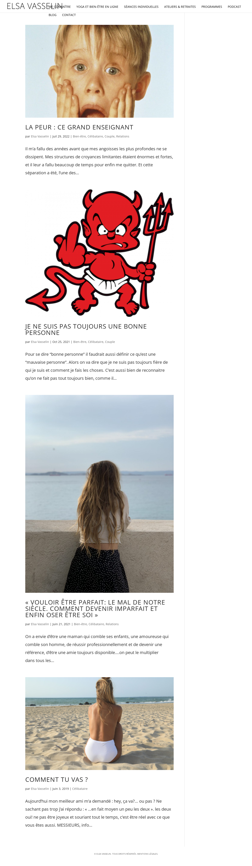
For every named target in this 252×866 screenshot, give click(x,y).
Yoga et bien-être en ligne (97, 7)
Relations (122, 136)
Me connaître (60, 7)
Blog (52, 15)
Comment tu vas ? (56, 779)
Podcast (234, 7)
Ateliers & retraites (180, 7)
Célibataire (95, 136)
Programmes (211, 7)
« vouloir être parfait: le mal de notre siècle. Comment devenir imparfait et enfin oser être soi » (95, 608)
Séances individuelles (141, 7)
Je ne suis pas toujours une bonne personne (86, 329)
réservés (131, 853)
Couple (110, 136)
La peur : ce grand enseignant (79, 127)
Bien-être (79, 136)
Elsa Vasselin (40, 136)
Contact (69, 15)
